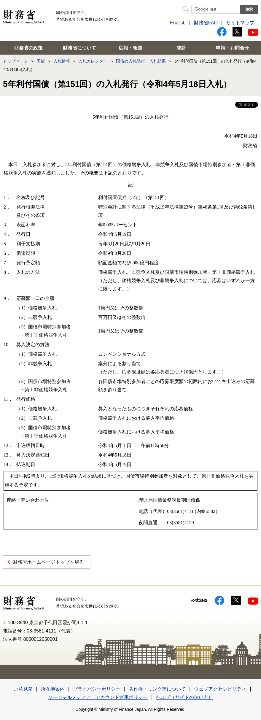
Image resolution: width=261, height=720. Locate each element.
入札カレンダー (92, 61)
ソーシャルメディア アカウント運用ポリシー (98, 697)
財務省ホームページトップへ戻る (48, 562)
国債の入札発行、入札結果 (141, 61)
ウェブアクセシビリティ (220, 689)
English (177, 22)
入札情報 (61, 61)
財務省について (79, 47)
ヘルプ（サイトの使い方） (184, 697)
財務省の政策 (28, 47)
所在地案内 (53, 689)
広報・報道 (130, 47)
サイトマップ (240, 22)
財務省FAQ (206, 22)
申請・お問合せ (232, 47)
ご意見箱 (23, 689)
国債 (40, 61)
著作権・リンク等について (157, 689)
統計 (181, 47)
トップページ (15, 61)
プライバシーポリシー (96, 689)
